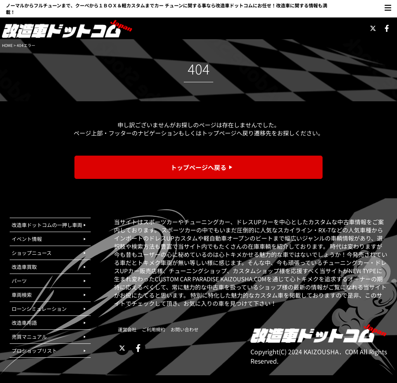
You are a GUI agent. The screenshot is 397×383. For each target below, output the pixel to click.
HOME (7, 45)
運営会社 (127, 329)
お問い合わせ (184, 329)
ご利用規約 (153, 329)
